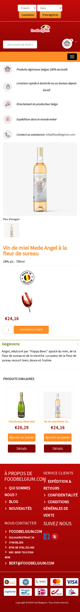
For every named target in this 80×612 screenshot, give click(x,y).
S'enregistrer (50, 15)
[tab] (40, 343)
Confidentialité (63, 495)
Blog (13, 501)
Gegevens (11, 344)
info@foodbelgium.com (60, 134)
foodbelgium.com (25, 531)
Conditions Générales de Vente (56, 508)
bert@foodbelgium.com (31, 563)
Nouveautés (20, 508)
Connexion (28, 15)
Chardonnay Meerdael (21, 421)
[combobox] (20, 44)
